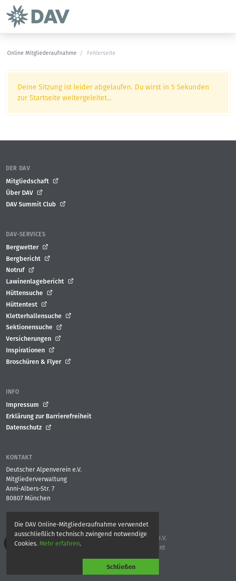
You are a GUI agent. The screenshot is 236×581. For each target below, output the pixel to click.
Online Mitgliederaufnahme (42, 53)
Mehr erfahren (59, 543)
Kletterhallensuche (39, 316)
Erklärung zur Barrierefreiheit (48, 416)
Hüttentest (27, 305)
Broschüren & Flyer (39, 362)
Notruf (20, 270)
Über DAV (24, 193)
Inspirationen (30, 350)
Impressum (27, 405)
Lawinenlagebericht (40, 282)
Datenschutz (29, 427)
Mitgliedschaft (32, 181)
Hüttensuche (29, 293)
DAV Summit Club (36, 204)
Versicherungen (34, 339)
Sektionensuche (34, 327)
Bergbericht (28, 259)
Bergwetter (27, 247)
